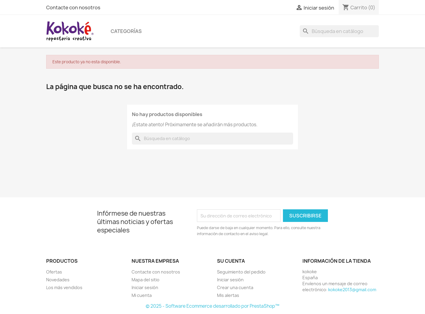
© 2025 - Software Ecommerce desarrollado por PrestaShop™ (212, 306)
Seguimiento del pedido (241, 272)
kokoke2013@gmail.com (352, 289)
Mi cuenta (142, 295)
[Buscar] (339, 31)
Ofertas (54, 272)
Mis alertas (228, 295)
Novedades (58, 280)
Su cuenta (231, 261)
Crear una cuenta (235, 287)
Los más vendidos (64, 287)
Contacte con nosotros (73, 7)
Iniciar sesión (145, 287)
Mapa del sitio (145, 280)
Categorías (126, 31)
